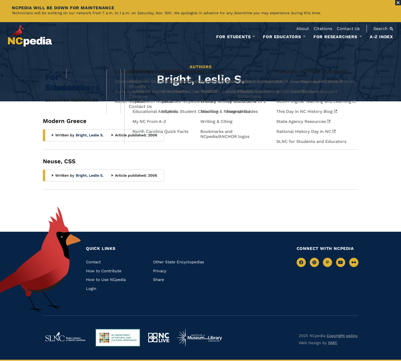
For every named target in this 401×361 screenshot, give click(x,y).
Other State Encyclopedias (178, 262)
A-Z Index (381, 36)
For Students (233, 36)
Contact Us (348, 28)
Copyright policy (342, 335)
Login (91, 288)
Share (158, 279)
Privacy (159, 271)
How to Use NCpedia (106, 279)
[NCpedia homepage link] (30, 35)
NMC (332, 342)
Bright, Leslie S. (90, 135)
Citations (323, 28)
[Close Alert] (398, 2)
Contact (93, 262)
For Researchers (335, 36)
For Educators (282, 36)
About (302, 28)
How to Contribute (103, 271)
